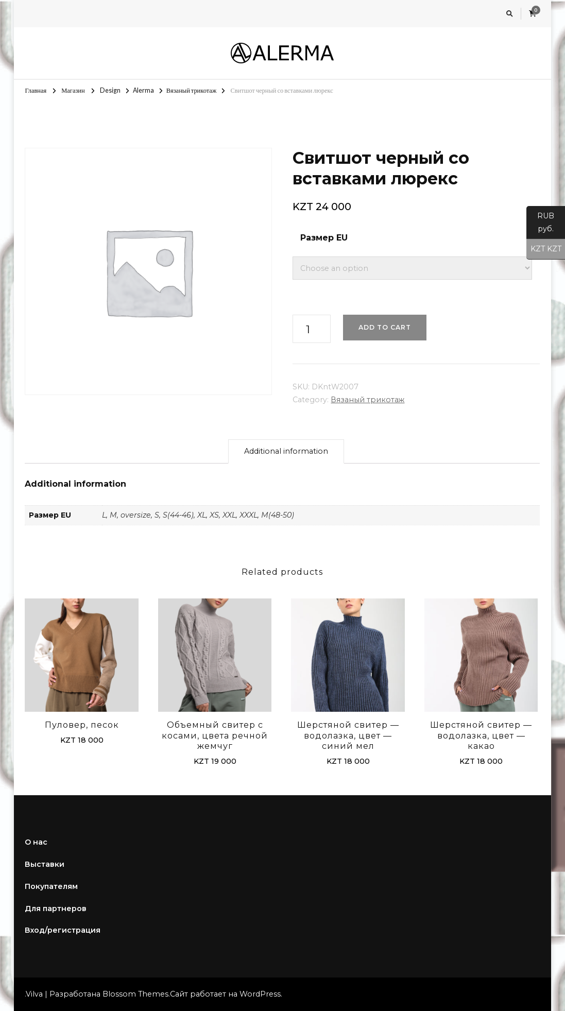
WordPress (260, 994)
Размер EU (324, 238)
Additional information (286, 451)
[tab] (286, 451)
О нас (36, 842)
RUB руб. (540, 225)
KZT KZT (543, 249)
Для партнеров (56, 908)
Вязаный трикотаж (367, 399)
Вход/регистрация (62, 930)
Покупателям (51, 886)
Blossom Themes (135, 994)
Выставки (44, 864)
